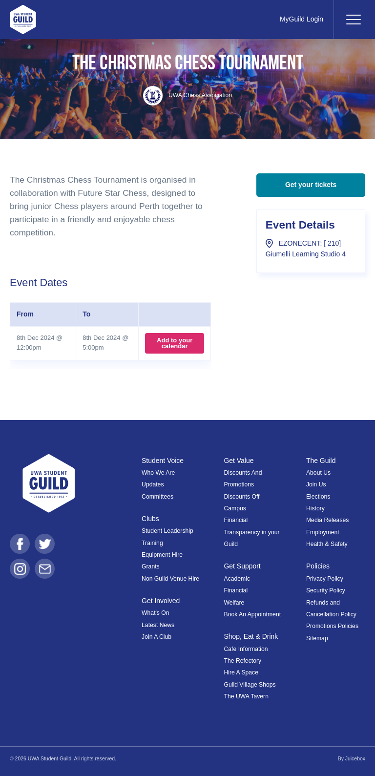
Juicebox (355, 758)
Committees (157, 496)
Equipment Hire (162, 554)
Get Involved (161, 601)
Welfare (234, 602)
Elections (318, 496)
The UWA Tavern (246, 696)
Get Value (239, 460)
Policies (318, 566)
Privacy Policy (324, 578)
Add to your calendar (174, 343)
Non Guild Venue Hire (170, 578)
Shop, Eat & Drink (251, 636)
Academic (237, 578)
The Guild (320, 460)
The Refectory (243, 660)
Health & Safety (327, 544)
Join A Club (156, 636)
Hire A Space (241, 672)
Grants (151, 566)
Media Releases (327, 520)
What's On (155, 612)
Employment (322, 532)
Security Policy (325, 590)
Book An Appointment (252, 614)
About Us (318, 472)
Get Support (242, 566)
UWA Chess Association (187, 95)
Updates (153, 484)
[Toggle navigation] (353, 19)
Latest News (158, 625)
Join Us (316, 484)
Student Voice (163, 460)
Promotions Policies (332, 626)
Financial (236, 590)
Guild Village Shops (250, 684)
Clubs (150, 519)
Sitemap (317, 638)
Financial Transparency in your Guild (252, 532)
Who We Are (158, 472)
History (315, 508)
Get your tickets (310, 185)
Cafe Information (246, 649)
